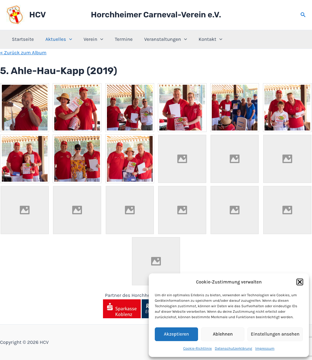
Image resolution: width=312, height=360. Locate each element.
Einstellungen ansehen (275, 334)
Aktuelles (56, 39)
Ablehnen (222, 334)
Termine (117, 39)
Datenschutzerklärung (233, 348)
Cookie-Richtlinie (197, 348)
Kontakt (200, 39)
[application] (66, 39)
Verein (89, 39)
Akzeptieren (176, 334)
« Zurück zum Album (23, 52)
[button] (300, 282)
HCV (37, 15)
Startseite (22, 39)
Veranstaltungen (157, 39)
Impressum (265, 348)
